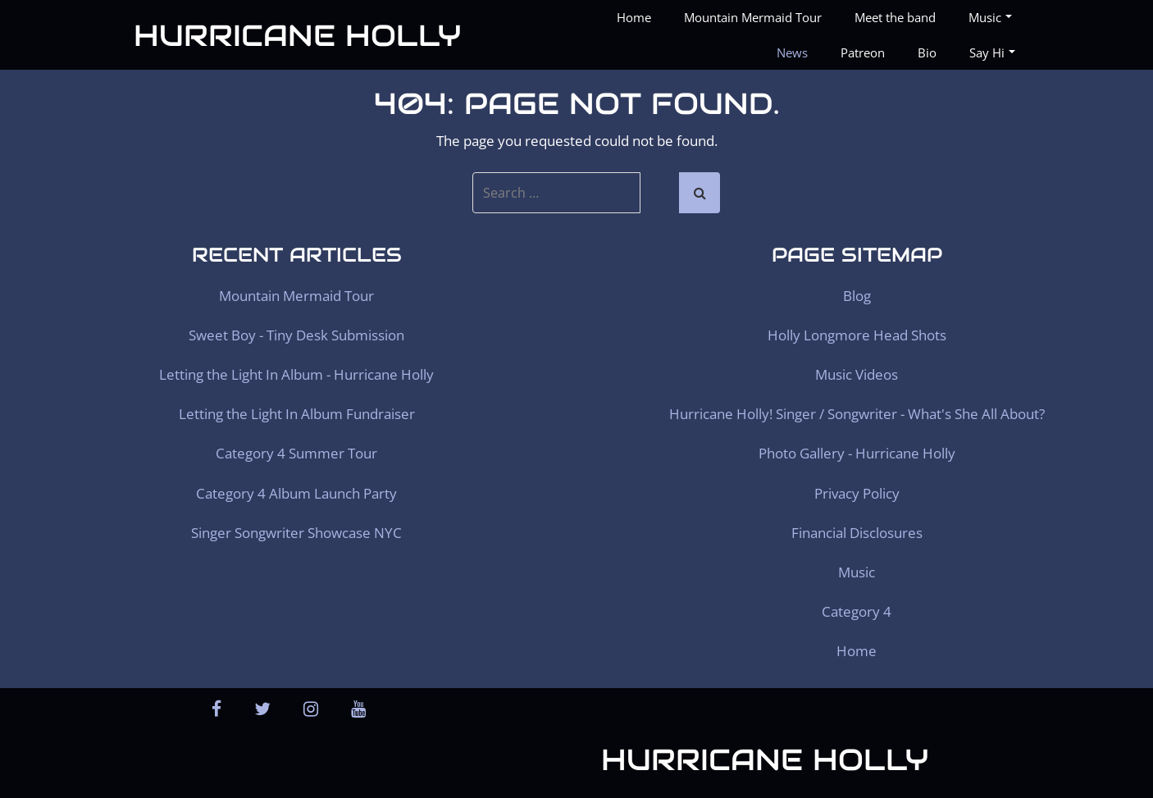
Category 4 (856, 611)
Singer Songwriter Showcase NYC (296, 532)
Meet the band (895, 17)
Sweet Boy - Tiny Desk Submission (296, 335)
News (792, 52)
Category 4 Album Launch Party (296, 493)
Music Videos (856, 374)
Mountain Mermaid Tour (753, 17)
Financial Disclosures (857, 532)
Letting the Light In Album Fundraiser (297, 413)
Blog (857, 295)
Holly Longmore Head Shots (857, 335)
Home (634, 17)
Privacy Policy (857, 493)
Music (990, 17)
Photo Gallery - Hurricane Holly (857, 453)
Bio (927, 52)
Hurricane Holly (297, 35)
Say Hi (992, 52)
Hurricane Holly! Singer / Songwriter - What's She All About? (857, 413)
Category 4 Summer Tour (296, 453)
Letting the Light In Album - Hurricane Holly (296, 374)
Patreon (863, 52)
